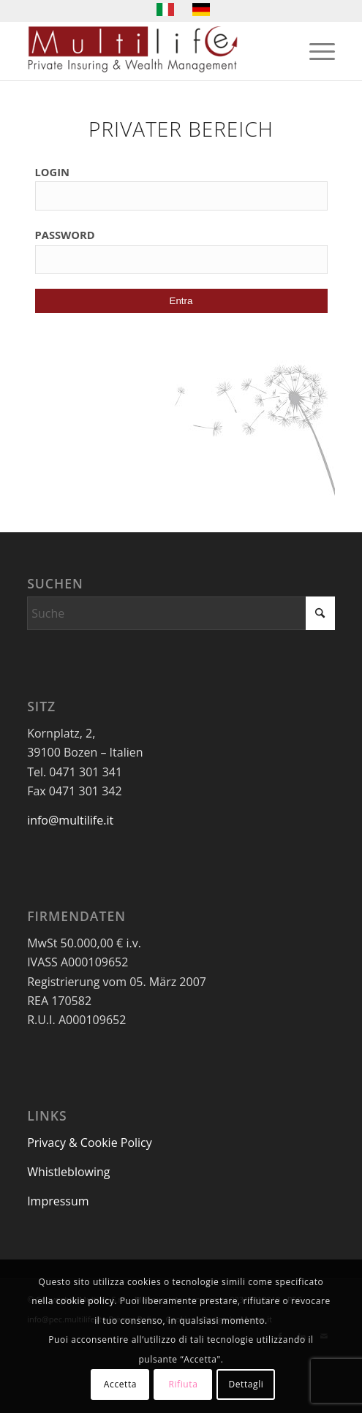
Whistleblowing (68, 1172)
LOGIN (52, 171)
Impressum (57, 1201)
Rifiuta (182, 1384)
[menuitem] (315, 51)
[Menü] (315, 51)
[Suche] (181, 613)
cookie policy (85, 1301)
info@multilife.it (70, 820)
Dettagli (245, 1384)
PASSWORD (65, 234)
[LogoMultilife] (150, 51)
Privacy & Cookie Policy (89, 1142)
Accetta (120, 1384)
